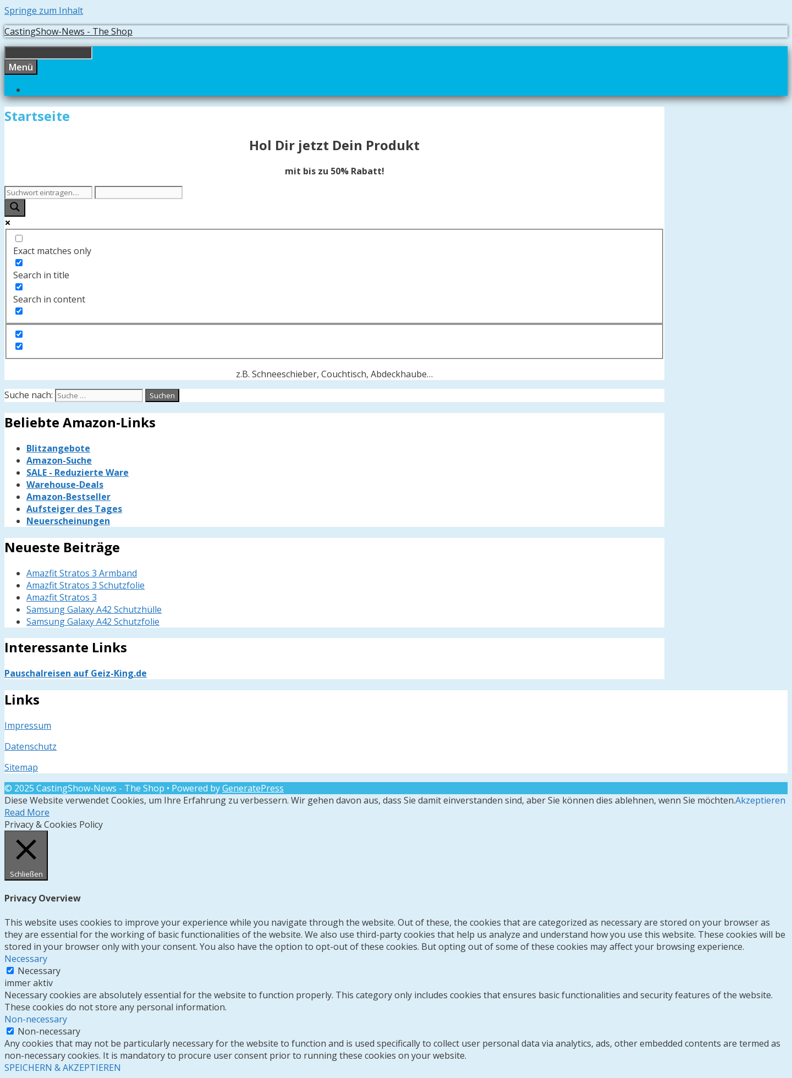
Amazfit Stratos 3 (61, 597)
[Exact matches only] (19, 238)
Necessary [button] (25, 959)
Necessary (39, 971)
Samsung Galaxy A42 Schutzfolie (93, 621)
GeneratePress (253, 788)
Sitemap (21, 767)
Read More (27, 812)
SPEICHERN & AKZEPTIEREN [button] (62, 1068)
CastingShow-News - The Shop (68, 31)
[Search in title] (19, 262)
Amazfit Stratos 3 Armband (81, 573)
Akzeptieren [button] (760, 800)
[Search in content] (19, 286)
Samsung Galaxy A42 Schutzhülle (94, 609)
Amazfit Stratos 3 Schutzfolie (85, 585)
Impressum (27, 725)
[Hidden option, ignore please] (19, 334)
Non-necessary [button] (35, 1019)
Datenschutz (30, 746)
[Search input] (48, 192)
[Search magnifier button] (14, 208)
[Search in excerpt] (19, 311)
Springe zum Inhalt (43, 10)
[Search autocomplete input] (139, 192)
